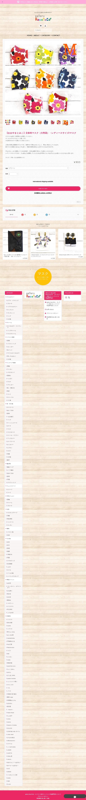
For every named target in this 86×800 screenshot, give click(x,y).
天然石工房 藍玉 (10, 690)
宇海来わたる (10, 637)
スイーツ (8, 486)
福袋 (7, 548)
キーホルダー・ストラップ (13, 323)
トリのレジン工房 (11, 771)
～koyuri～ (9, 706)
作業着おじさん (10, 697)
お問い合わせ (50, 306)
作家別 (8, 612)
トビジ (8, 647)
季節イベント (9, 576)
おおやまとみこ (10, 662)
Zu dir (8, 780)
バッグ (8, 416)
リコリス (8, 616)
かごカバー (9, 441)
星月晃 (8, 703)
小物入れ (8, 551)
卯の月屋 (8, 619)
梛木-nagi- (9, 693)
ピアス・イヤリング (11, 297)
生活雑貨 (8, 560)
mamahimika (10, 634)
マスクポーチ (10, 428)
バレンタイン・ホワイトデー (13, 583)
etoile (7, 774)
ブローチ (8, 300)
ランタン (8, 365)
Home (29, 32)
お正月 (8, 579)
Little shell (9, 731)
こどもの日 (9, 609)
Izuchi (8, 622)
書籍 (7, 525)
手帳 (7, 512)
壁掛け (8, 372)
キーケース (9, 403)
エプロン (8, 444)
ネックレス (9, 306)
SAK (7, 777)
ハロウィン (9, 599)
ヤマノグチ (9, 681)
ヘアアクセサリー (11, 303)
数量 (7, 170)
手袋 (7, 476)
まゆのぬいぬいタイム (12, 728)
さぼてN (8, 749)
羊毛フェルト (9, 492)
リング (8, 312)
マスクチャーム (10, 330)
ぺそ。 (8, 684)
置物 (7, 362)
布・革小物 (9, 400)
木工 (7, 541)
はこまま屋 (9, 631)
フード (8, 489)
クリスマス (9, 603)
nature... (8, 755)
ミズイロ (8, 625)
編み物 (8, 460)
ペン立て (8, 375)
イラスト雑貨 (9, 333)
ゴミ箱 (8, 397)
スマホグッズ (10, 557)
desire (8, 718)
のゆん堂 (8, 752)
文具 (7, 505)
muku (7, 656)
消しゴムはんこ (10, 352)
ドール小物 (9, 569)
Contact (56, 32)
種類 (7, 164)
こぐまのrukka (10, 743)
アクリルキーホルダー (12, 349)
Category (46, 32)
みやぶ (8, 669)
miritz (7, 715)
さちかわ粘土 (10, 734)
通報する (79, 198)
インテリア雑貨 (10, 359)
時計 (7, 387)
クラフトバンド (10, 479)
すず (7, 765)
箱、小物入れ (10, 384)
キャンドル (9, 393)
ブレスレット (10, 309)
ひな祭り (8, 587)
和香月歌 (8, 659)
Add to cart (43, 185)
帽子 (7, 456)
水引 (7, 538)
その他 (8, 315)
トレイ (8, 390)
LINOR (8, 746)
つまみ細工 (9, 413)
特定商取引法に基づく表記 (54, 313)
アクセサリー (9, 293)
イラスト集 (9, 528)
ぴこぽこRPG (10, 672)
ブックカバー (10, 435)
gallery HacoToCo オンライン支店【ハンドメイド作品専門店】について (54, 300)
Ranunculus (9, 644)
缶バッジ (8, 346)
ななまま (8, 724)
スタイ (8, 447)
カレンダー (9, 343)
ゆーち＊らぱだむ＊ (11, 762)
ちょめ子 (8, 712)
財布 (7, 410)
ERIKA (8, 768)
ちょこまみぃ (10, 665)
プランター (9, 381)
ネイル (8, 566)
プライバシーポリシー (52, 309)
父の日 (8, 593)
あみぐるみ (9, 469)
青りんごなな (10, 628)
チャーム (8, 319)
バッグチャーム (10, 327)
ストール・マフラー (11, 431)
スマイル (8, 740)
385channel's (10, 737)
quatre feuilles (10, 675)
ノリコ (8, 687)
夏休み (8, 596)
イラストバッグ (10, 340)
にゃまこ (8, 653)
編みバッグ (9, 463)
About (37, 32)
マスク (8, 425)
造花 (7, 544)
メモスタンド (10, 369)
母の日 (8, 590)
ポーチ (8, 422)
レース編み (9, 466)
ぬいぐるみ (9, 407)
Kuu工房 (8, 641)
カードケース (10, 438)
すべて (11, 211)
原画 (7, 337)
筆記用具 (8, 515)
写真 (7, 554)
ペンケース (9, 518)
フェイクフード (10, 482)
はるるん (8, 700)
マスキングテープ (11, 509)
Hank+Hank (9, 709)
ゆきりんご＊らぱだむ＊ (13, 759)
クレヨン (8, 521)
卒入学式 (8, 606)
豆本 (7, 531)
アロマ (8, 378)
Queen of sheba (11, 721)
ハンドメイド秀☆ (11, 678)
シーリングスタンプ (11, 572)
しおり (8, 563)
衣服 (7, 450)
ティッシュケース (11, 419)
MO (7, 650)
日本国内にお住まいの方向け (43, 189)
